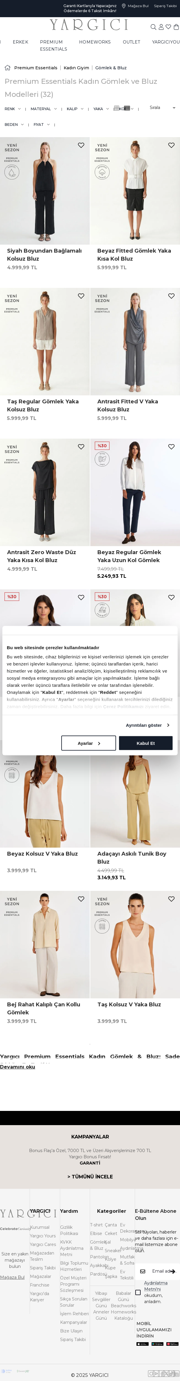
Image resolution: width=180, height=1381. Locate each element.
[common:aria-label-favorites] (161, 31)
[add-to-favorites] (81, 145)
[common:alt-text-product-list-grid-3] (127, 108)
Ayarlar (89, 742)
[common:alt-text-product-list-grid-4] (117, 108)
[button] (158, 107)
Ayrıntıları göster (144, 725)
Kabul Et (146, 742)
